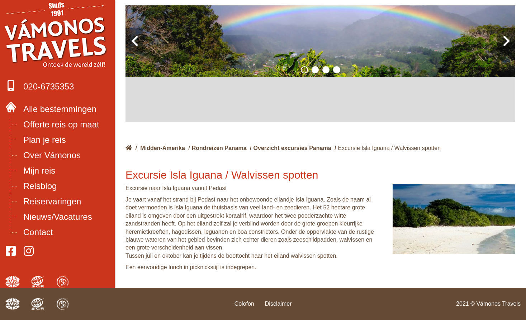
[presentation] (134, 41)
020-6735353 (39, 85)
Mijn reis (39, 170)
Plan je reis (44, 140)
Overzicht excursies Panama (292, 148)
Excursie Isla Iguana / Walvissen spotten (389, 148)
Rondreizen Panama (219, 148)
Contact (38, 232)
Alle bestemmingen (59, 109)
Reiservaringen (52, 201)
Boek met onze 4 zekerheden (57, 36)
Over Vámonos (52, 155)
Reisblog (40, 186)
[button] (304, 69)
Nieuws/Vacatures (57, 217)
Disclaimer (278, 304)
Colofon (244, 304)
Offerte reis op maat (61, 124)
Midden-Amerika (162, 148)
